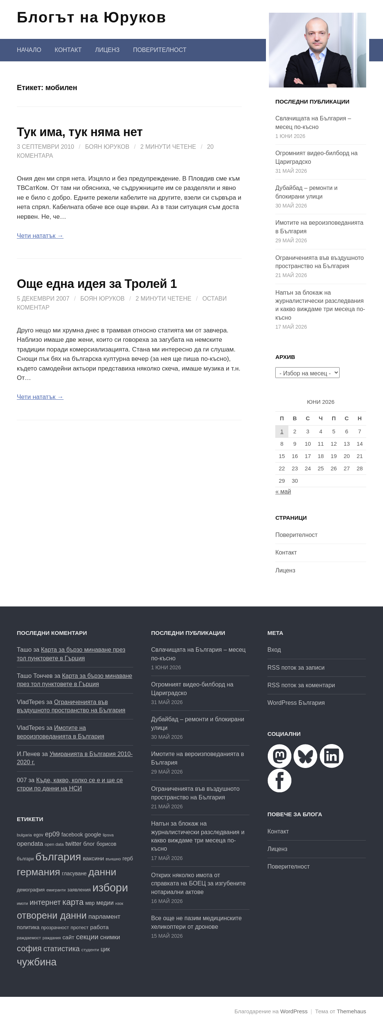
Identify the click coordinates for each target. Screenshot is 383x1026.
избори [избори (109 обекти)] (110, 887)
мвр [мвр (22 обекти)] (90, 903)
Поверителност (160, 50)
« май (283, 491)
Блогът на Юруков (91, 17)
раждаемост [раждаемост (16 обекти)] (29, 938)
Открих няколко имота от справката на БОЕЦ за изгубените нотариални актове (198, 883)
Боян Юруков (107, 147)
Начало (29, 50)
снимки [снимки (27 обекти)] (110, 937)
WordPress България (296, 703)
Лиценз (107, 50)
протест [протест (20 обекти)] (80, 927)
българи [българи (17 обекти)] (25, 858)
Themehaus (351, 1011)
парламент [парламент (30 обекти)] (104, 916)
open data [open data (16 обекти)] (54, 844)
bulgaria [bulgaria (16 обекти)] (24, 835)
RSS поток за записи (296, 667)
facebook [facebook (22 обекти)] (72, 835)
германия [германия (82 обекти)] (38, 872)
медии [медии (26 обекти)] (105, 903)
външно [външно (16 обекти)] (113, 859)
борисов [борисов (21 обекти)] (106, 844)
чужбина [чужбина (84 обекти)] (36, 962)
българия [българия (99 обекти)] (58, 857)
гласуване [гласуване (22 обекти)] (74, 873)
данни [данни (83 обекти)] (102, 872)
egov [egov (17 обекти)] (38, 835)
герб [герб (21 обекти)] (128, 858)
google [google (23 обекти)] (93, 835)
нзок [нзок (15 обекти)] (119, 903)
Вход (274, 649)
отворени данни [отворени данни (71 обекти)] (52, 915)
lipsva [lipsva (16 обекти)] (108, 835)
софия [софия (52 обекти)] (29, 948)
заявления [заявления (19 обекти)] (79, 890)
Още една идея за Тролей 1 (97, 284)
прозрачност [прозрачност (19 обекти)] (55, 927)
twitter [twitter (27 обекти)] (73, 843)
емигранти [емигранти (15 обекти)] (56, 890)
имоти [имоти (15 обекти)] (22, 903)
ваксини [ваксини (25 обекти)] (93, 858)
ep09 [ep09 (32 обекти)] (52, 834)
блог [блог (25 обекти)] (89, 844)
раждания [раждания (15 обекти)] (52, 938)
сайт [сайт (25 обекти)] (68, 937)
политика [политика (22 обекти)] (28, 927)
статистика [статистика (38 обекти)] (61, 949)
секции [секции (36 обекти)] (87, 937)
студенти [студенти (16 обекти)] (90, 949)
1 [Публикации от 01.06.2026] (281, 431)
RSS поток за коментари (301, 685)
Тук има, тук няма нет (80, 132)
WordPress (293, 1011)
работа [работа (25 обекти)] (99, 927)
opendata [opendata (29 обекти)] (30, 843)
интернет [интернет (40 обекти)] (45, 902)
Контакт (68, 50)
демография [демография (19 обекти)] (31, 890)
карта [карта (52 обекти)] (73, 902)
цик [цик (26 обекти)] (105, 949)
